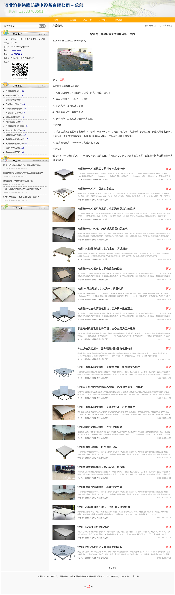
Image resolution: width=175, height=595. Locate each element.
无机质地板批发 (13, 100)
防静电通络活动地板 (15, 139)
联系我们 (119, 20)
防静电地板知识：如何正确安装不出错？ (21, 197)
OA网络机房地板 (13, 104)
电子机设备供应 (13, 122)
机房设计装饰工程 (14, 130)
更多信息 (112, 568)
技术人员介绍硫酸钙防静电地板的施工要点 (22, 165)
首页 (56, 20)
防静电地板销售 (13, 148)
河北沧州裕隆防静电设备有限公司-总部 (93, 179)
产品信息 (72, 20)
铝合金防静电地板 (14, 109)
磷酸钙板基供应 (13, 117)
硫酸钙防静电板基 (14, 135)
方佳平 (136, 576)
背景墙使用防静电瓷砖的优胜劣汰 (18, 181)
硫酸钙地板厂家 (13, 95)
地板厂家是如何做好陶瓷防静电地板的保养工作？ (25, 173)
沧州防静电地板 (13, 91)
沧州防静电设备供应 (15, 143)
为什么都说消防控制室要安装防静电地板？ (22, 189)
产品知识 (103, 20)
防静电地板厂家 (13, 152)
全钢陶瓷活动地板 (14, 113)
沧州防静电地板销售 (15, 126)
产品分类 (87, 20)
